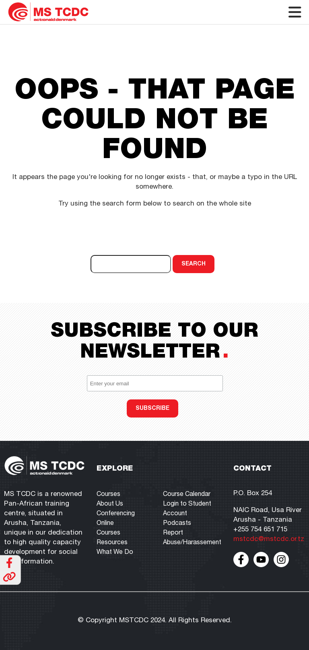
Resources (112, 543)
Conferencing (116, 514)
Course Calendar (186, 495)
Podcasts (177, 523)
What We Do (115, 552)
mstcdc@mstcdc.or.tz (268, 539)
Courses (108, 495)
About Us (110, 504)
